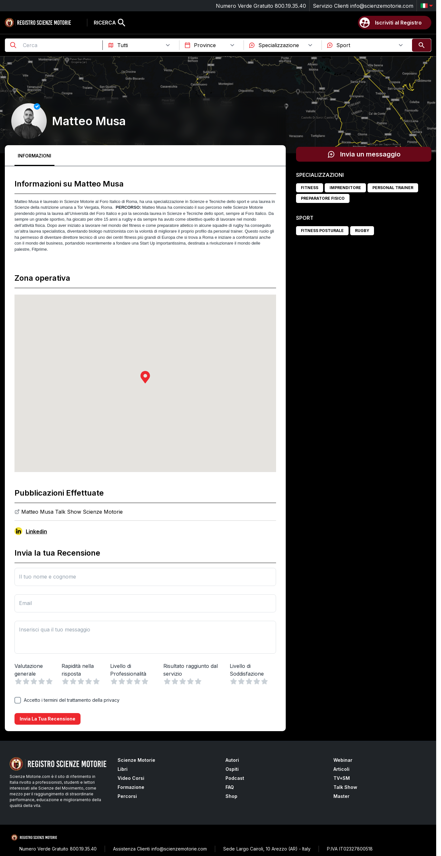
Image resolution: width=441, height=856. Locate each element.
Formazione (131, 787)
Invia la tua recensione (47, 719)
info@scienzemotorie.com (381, 6)
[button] (145, 377)
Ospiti (232, 769)
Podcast (234, 778)
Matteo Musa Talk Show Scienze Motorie (72, 512)
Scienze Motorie (136, 760)
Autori (232, 760)
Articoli (341, 769)
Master (341, 796)
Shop (231, 796)
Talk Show (345, 787)
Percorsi (127, 796)
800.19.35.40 (290, 6)
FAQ (229, 787)
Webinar (342, 760)
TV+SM (341, 778)
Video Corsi (131, 778)
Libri (123, 769)
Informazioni (34, 155)
